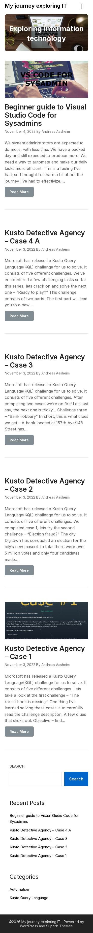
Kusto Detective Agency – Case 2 (45, 485)
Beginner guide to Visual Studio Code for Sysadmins (46, 115)
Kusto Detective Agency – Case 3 (45, 361)
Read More (19, 192)
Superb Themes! (59, 926)
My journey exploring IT (36, 5)
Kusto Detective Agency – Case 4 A (45, 237)
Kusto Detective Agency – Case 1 (45, 652)
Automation (19, 889)
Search (17, 766)
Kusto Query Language (29, 897)
